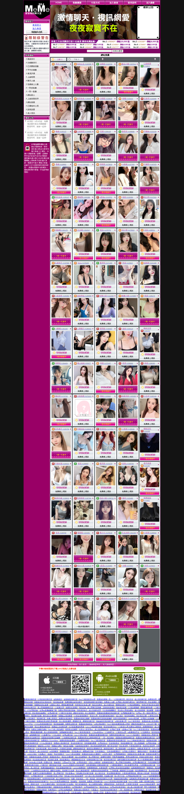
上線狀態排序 (33, 99)
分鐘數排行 (32, 63)
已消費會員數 (33, 66)
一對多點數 (32, 88)
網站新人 (31, 95)
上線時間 (31, 77)
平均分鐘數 (32, 70)
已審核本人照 (33, 106)
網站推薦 (31, 102)
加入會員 (36, 28)
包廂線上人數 (33, 84)
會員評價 (31, 73)
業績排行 (31, 59)
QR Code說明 (139, 669)
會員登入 (36, 25)
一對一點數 (32, 91)
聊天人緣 (31, 81)
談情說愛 (31, 109)
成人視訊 (31, 113)
